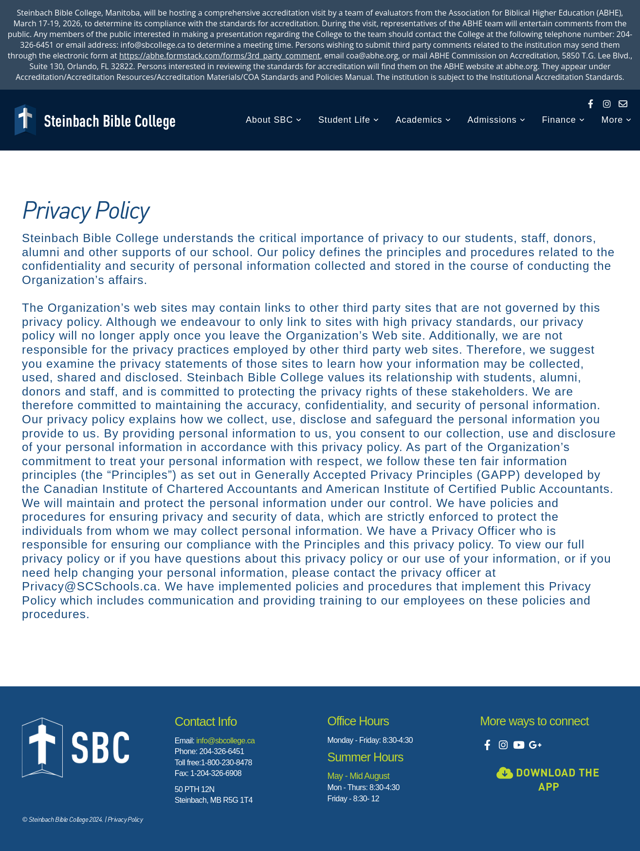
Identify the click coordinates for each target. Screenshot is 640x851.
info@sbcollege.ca (225, 741)
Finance (563, 120)
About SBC (274, 120)
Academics (423, 120)
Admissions (497, 120)
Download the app (547, 779)
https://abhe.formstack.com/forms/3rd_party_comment (219, 55)
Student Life (348, 120)
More (617, 120)
